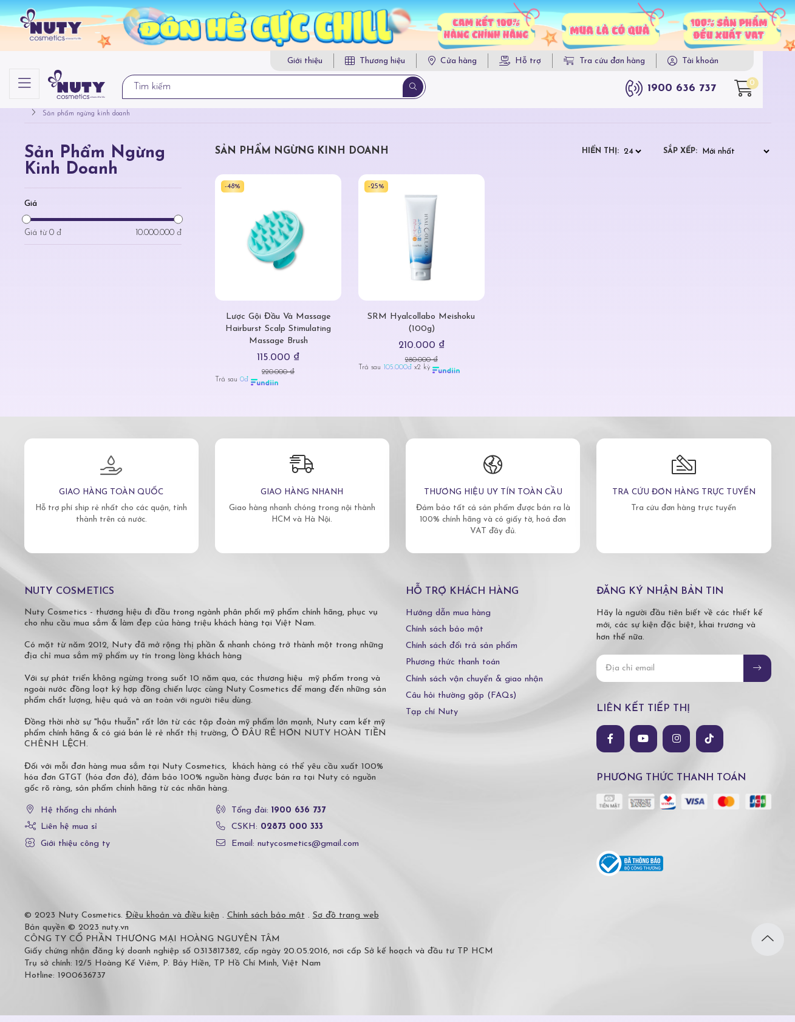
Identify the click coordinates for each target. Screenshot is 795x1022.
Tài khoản (718, 61)
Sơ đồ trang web (346, 922)
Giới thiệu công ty (75, 850)
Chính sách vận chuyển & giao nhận (474, 685)
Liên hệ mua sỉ (69, 834)
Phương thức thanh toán (453, 669)
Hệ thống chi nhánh (79, 817)
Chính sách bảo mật (444, 636)
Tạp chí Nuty (432, 719)
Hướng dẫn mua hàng (448, 619)
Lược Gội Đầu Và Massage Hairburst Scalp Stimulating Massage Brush (278, 336)
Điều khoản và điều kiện (172, 922)
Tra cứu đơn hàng (622, 61)
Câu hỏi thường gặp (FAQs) (461, 702)
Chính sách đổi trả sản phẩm (461, 653)
